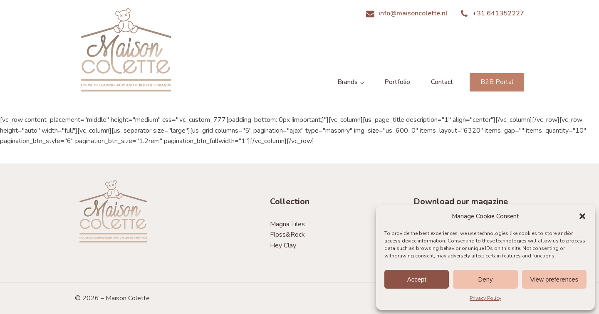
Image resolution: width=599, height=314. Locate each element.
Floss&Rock (287, 234)
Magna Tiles (287, 224)
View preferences (554, 279)
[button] (582, 216)
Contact (442, 82)
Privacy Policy (485, 298)
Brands (347, 82)
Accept (416, 279)
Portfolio (397, 82)
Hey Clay (283, 245)
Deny (485, 279)
